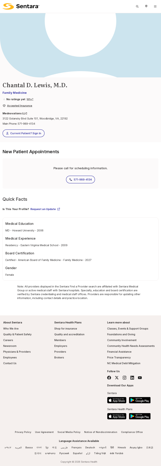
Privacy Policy (23, 432)
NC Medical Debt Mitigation (123, 363)
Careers (8, 340)
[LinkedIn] (132, 377)
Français (77, 447)
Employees (10, 357)
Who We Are (11, 328)
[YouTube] (140, 377)
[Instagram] (124, 377)
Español (77, 453)
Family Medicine (15, 92)
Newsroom (10, 345)
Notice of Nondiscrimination (100, 432)
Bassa (29, 447)
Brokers (59, 357)
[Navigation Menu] (155, 6)
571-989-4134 (26, 123)
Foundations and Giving (121, 334)
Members (60, 340)
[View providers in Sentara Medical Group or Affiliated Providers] (29, 99)
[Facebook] (109, 378)
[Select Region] (146, 6)
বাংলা (39, 447)
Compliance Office (132, 432)
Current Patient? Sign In (23, 133)
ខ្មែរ (47, 447)
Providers (60, 351)
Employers (60, 345)
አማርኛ (8, 447)
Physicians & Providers (17, 351)
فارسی (64, 447)
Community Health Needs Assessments (131, 345)
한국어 (37, 453)
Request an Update (45, 209)
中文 (54, 447)
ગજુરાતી (102, 447)
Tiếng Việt (100, 453)
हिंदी (112, 447)
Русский (64, 453)
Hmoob (122, 447)
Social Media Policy (69, 432)
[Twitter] (117, 378)
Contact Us (9, 363)
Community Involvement (121, 340)
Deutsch (90, 447)
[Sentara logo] (21, 6)
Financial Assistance (119, 351)
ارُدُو (88, 453)
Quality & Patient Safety (17, 334)
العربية (18, 447)
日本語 (149, 447)
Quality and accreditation (69, 334)
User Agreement (44, 432)
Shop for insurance (65, 328)
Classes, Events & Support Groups (127, 328)
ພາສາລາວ (50, 453)
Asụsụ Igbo (136, 447)
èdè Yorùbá (116, 453)
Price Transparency (119, 357)
